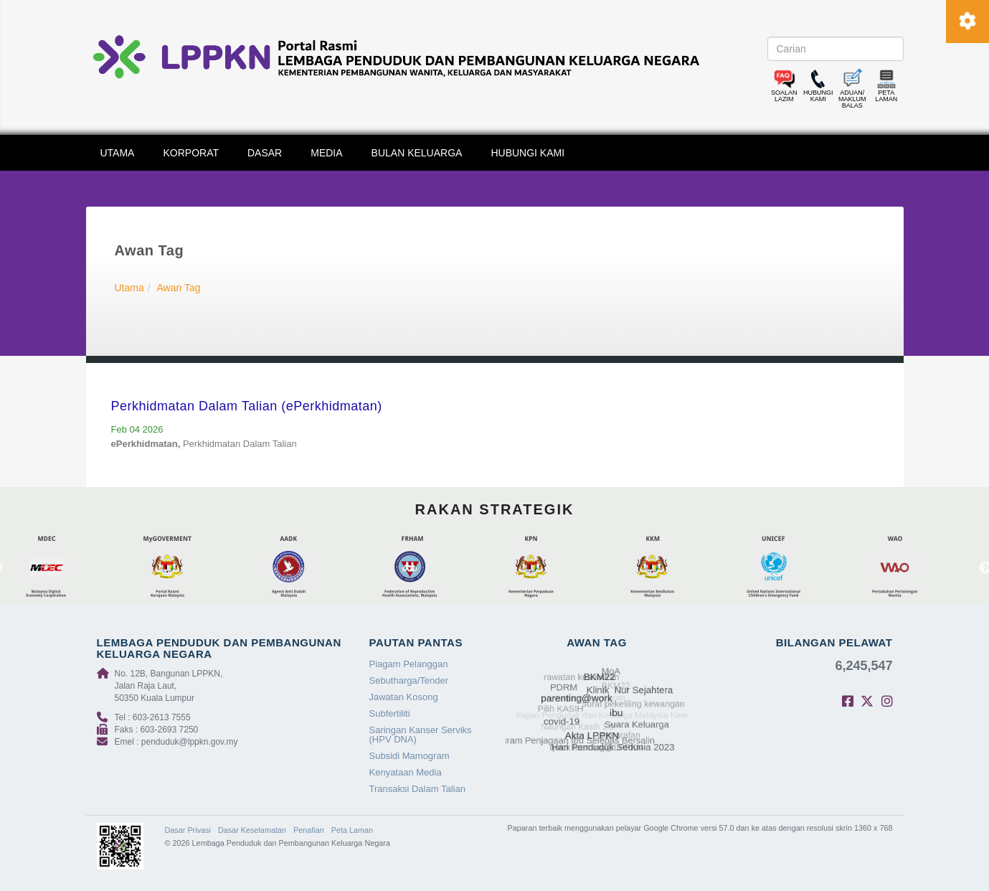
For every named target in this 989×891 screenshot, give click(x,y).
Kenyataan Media (405, 772)
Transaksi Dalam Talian (417, 788)
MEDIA (326, 153)
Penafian (308, 830)
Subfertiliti (389, 713)
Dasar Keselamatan (252, 830)
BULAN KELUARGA (417, 153)
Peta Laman (352, 830)
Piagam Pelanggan (408, 664)
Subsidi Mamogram (409, 755)
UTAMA (117, 153)
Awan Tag (179, 287)
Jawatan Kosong (403, 697)
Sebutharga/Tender (409, 680)
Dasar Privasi (188, 830)
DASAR (264, 153)
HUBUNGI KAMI (527, 153)
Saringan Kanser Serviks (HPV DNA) (420, 735)
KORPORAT (191, 153)
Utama (129, 287)
